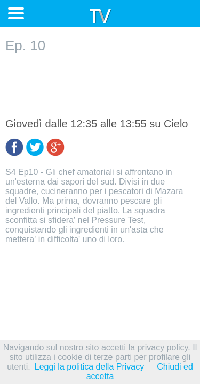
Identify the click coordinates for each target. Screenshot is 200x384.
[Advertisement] (100, 86)
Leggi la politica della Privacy (89, 366)
